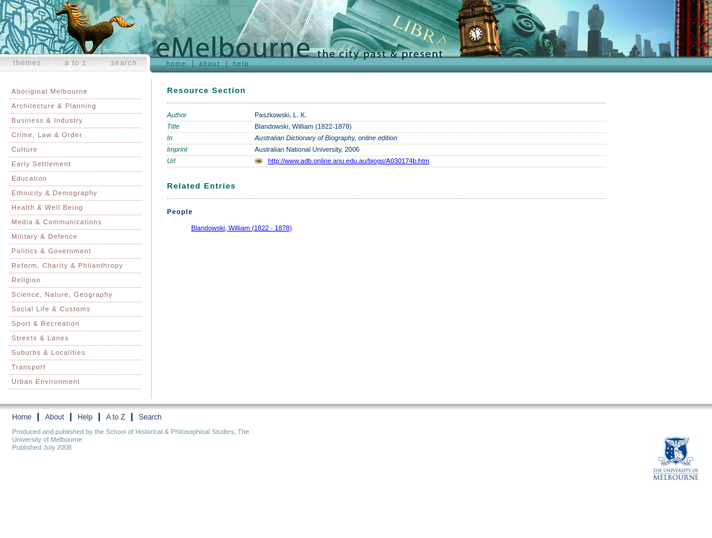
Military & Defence (44, 236)
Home (176, 63)
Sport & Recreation (45, 323)
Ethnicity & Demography (54, 192)
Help (241, 63)
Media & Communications (56, 221)
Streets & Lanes (40, 338)
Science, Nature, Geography (62, 294)
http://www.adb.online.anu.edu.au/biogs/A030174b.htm (348, 160)
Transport (28, 367)
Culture (24, 149)
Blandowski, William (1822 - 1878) (241, 228)
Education (29, 178)
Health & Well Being (47, 207)
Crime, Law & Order (46, 134)
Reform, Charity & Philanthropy (67, 265)
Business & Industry (47, 120)
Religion (26, 280)
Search (124, 63)
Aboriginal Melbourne (49, 91)
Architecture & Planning (53, 105)
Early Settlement (41, 163)
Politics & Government (51, 250)
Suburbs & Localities (48, 352)
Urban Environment (45, 381)
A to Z (76, 63)
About (209, 63)
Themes (27, 63)
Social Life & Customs (51, 309)
